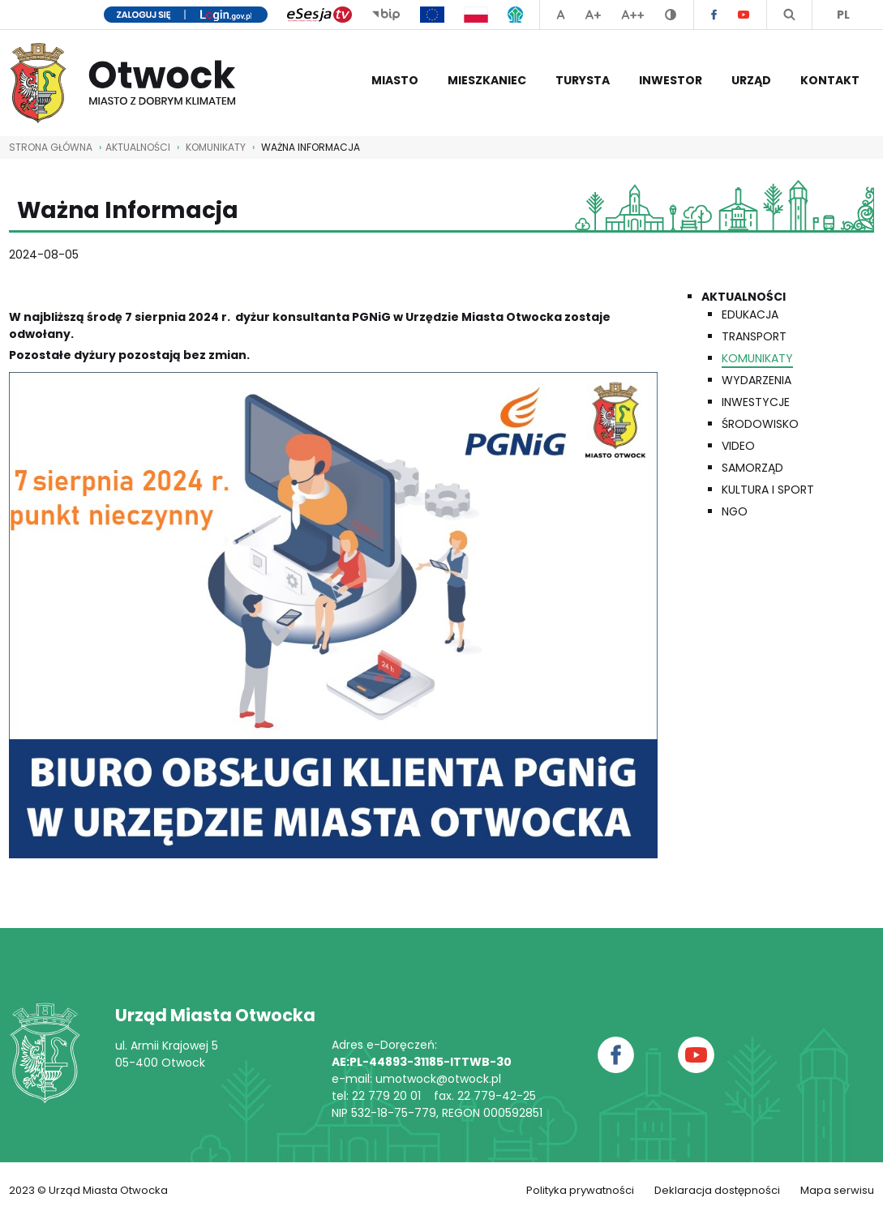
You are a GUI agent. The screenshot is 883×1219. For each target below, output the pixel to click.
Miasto (394, 80)
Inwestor (670, 80)
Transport (754, 336)
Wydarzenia (756, 380)
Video (738, 446)
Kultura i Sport (768, 489)
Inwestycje (756, 402)
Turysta (582, 80)
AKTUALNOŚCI (137, 147)
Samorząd (752, 468)
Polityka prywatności (580, 1190)
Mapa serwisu (837, 1190)
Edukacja (750, 314)
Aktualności (743, 297)
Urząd (751, 80)
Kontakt (829, 80)
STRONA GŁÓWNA (50, 147)
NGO (735, 511)
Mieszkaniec (487, 80)
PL (843, 14)
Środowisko (760, 424)
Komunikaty (216, 147)
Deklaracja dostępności (717, 1190)
